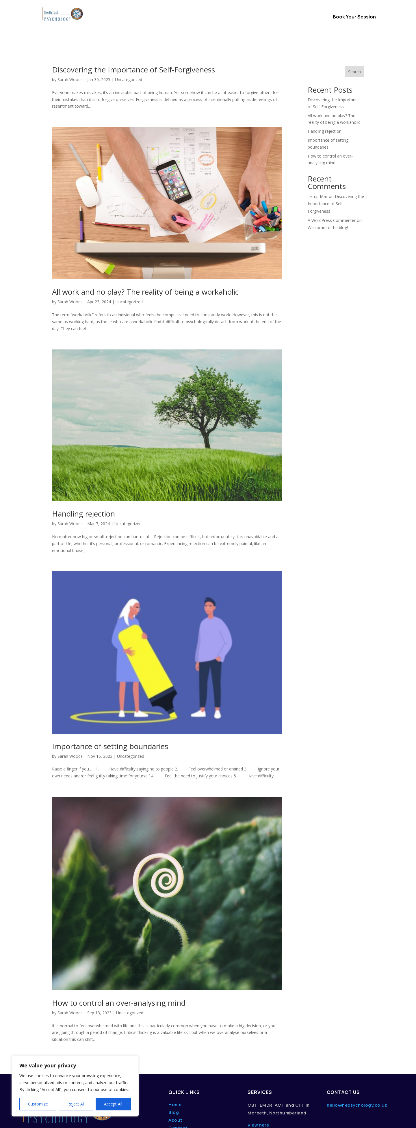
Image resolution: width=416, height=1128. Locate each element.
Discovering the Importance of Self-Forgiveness (336, 154)
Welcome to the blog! (328, 178)
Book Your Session (354, 17)
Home (137, 17)
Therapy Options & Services (181, 17)
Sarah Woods (70, 252)
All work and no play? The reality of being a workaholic (145, 242)
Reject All (76, 1104)
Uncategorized (129, 252)
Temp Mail (318, 147)
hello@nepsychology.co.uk (357, 1056)
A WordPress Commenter (332, 171)
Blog (173, 1063)
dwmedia (96, 1118)
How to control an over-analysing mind (118, 954)
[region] (75, 1086)
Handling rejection (83, 464)
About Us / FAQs (242, 17)
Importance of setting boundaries (110, 697)
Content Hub (208, 26)
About (175, 1071)
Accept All (113, 1104)
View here (258, 1076)
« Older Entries (65, 1014)
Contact (276, 17)
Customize (38, 1104)
